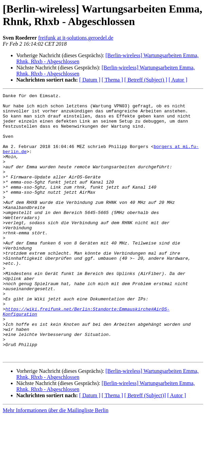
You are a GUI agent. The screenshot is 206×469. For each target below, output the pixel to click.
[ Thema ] (112, 80)
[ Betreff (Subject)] (145, 448)
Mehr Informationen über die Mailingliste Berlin (55, 463)
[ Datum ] (89, 80)
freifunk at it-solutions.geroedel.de (75, 38)
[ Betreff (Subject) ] (145, 80)
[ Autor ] (178, 80)
